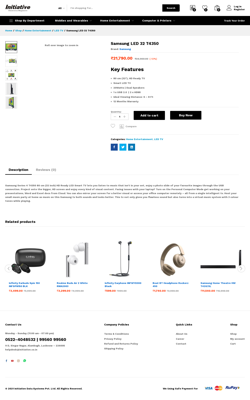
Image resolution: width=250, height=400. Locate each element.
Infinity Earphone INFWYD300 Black (123, 285)
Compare (131, 126)
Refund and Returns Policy (121, 343)
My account (237, 338)
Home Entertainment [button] (115, 20)
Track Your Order (234, 20)
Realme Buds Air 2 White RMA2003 (72, 285)
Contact (181, 343)
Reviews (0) (46, 169)
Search (171, 8)
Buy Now (186, 115)
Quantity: (116, 112)
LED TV (158, 139)
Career (180, 338)
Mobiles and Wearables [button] (71, 20)
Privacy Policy (113, 338)
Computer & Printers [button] (156, 20)
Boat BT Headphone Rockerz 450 (171, 285)
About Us (181, 333)
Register (239, 9)
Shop (233, 333)
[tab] (18, 171)
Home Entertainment (139, 139)
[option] (11, 47)
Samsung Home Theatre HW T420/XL (218, 285)
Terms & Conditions (116, 333)
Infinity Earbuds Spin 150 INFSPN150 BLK (24, 285)
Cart (233, 343)
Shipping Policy (113, 348)
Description (18, 169)
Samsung (125, 49)
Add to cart (149, 115)
